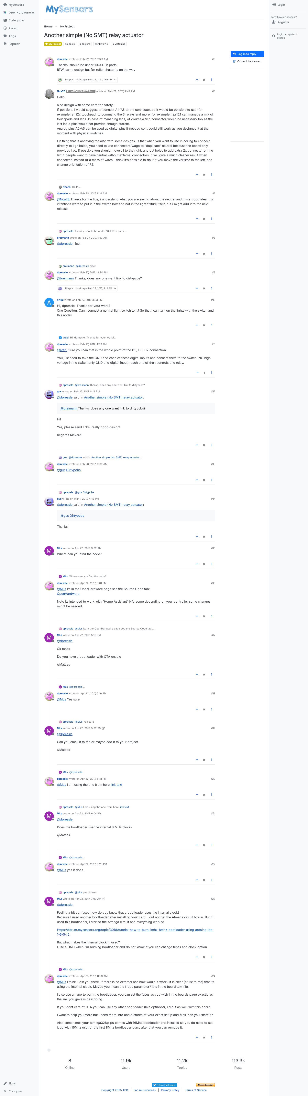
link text (116, 785)
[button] (20, 1083)
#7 (213, 193)
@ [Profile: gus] (61, 470)
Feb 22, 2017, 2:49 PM (121, 91)
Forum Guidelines (145, 1090)
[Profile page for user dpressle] (49, 61)
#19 (213, 728)
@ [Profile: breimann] (65, 278)
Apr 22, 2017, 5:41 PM (93, 778)
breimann (63, 237)
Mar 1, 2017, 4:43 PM (86, 498)
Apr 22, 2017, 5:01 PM (93, 583)
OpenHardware (68, 594)
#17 (213, 635)
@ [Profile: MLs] (61, 589)
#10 (213, 299)
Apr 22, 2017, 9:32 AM (88, 548)
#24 (213, 976)
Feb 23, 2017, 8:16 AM (93, 193)
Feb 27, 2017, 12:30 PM (94, 272)
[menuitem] (288, 5)
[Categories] (20, 20)
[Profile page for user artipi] (49, 302)
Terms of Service (196, 1090)
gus (59, 391)
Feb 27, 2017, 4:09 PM (93, 344)
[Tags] (20, 36)
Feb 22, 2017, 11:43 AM (94, 59)
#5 (213, 59)
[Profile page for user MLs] (49, 551)
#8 (213, 237)
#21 (213, 813)
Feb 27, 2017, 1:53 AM (94, 237)
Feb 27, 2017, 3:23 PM (89, 299)
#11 (213, 344)
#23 (213, 898)
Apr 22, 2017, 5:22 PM (88, 728)
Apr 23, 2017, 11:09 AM (94, 976)
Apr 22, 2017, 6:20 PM (93, 864)
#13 (213, 464)
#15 (213, 548)
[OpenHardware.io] (20, 12)
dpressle (62, 59)
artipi (60, 299)
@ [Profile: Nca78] (63, 199)
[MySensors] (20, 5)
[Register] (288, 22)
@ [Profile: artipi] (62, 350)
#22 (213, 864)
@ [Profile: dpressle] (64, 244)
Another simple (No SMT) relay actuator (113, 397)
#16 (213, 583)
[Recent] (20, 28)
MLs (59, 548)
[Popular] (20, 44)
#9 (213, 272)
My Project (53, 43)
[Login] (288, 5)
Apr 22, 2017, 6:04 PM (88, 813)
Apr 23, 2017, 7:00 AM (88, 898)
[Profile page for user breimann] (49, 240)
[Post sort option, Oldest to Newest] (247, 61)
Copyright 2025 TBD (114, 1090)
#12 (213, 391)
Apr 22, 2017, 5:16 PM (88, 635)
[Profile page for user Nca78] (49, 94)
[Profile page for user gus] (49, 394)
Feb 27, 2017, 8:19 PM (87, 391)
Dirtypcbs (73, 470)
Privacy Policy (170, 1090)
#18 (213, 693)
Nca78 (61, 91)
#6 (213, 91)
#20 (213, 778)
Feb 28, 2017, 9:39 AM (93, 464)
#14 (213, 498)
